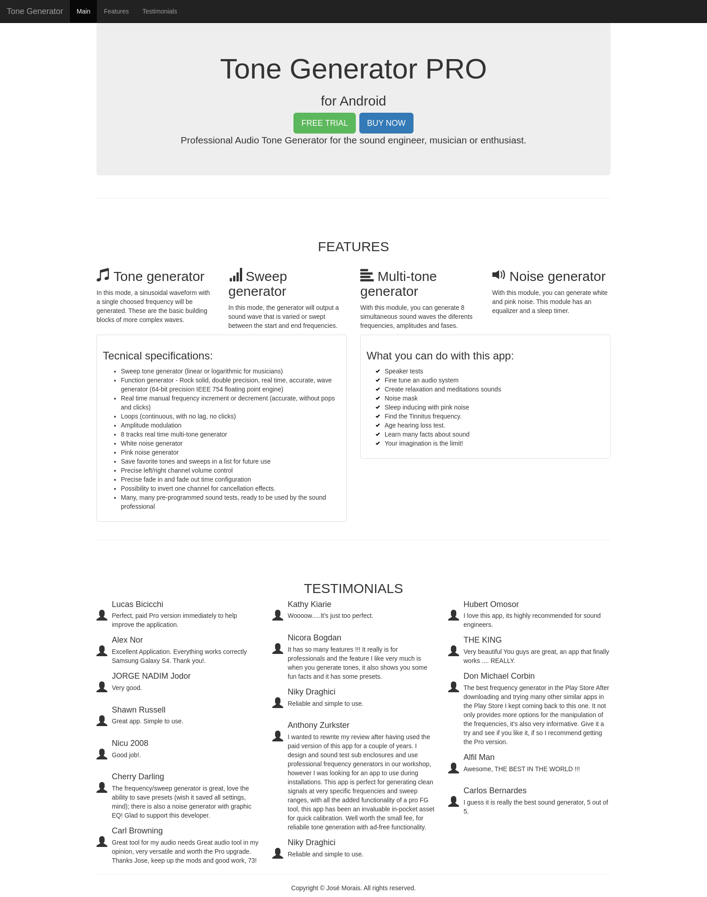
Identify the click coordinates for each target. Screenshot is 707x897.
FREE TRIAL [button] (324, 123)
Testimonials (159, 20)
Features (116, 20)
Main (87, 19)
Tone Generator (35, 20)
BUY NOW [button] (386, 123)
